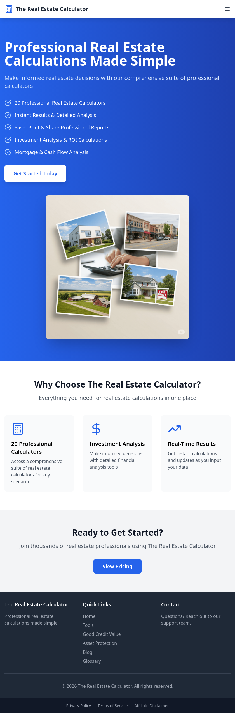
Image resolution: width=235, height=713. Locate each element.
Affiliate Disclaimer (151, 705)
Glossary (92, 661)
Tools (88, 625)
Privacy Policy (78, 705)
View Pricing (117, 566)
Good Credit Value (102, 634)
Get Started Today (35, 173)
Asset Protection (100, 643)
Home (89, 616)
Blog (87, 652)
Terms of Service (113, 705)
